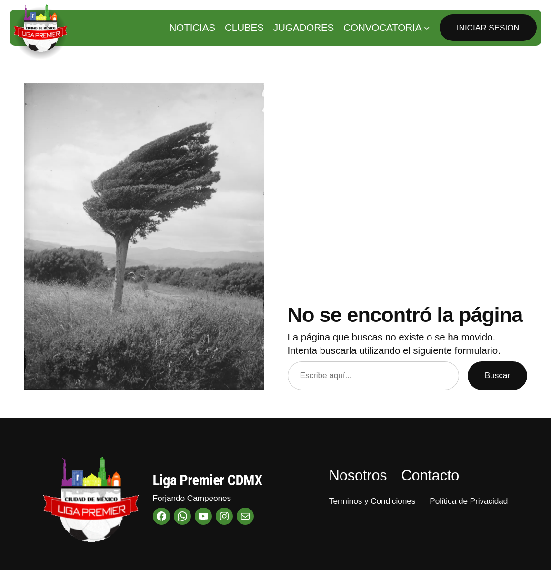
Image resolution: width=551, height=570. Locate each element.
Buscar (497, 375)
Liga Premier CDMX (207, 480)
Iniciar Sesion (488, 27)
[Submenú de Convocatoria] (427, 27)
